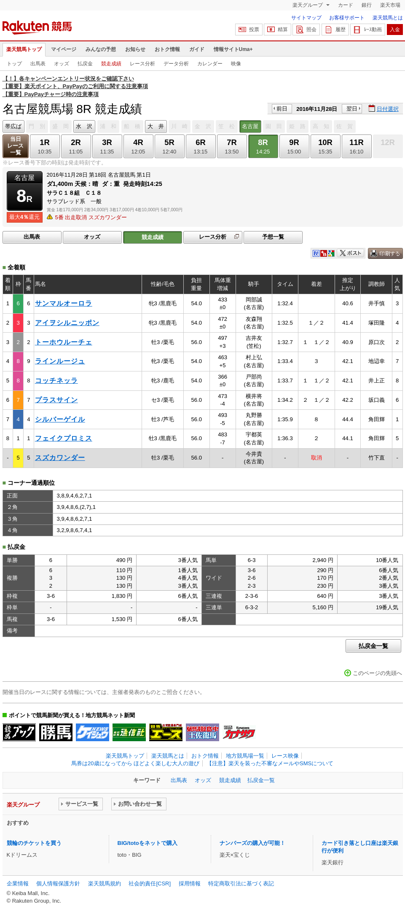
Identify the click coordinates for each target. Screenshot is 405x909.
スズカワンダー (60, 457)
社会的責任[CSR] (150, 883)
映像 (236, 64)
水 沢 (84, 126)
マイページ (63, 49)
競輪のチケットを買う (34, 843)
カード (345, 5)
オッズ (61, 64)
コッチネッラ (56, 380)
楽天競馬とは (388, 18)
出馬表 (38, 64)
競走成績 (111, 64)
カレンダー (210, 64)
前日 (281, 108)
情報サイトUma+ (233, 49)
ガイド (196, 49)
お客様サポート (347, 18)
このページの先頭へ (377, 673)
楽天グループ (308, 5)
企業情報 (18, 883)
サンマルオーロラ (63, 303)
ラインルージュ (60, 361)
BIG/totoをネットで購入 (147, 843)
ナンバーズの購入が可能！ (252, 843)
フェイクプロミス (63, 438)
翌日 (351, 108)
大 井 (156, 126)
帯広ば (13, 126)
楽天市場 (390, 5)
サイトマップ (306, 18)
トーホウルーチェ (63, 342)
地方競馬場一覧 (245, 756)
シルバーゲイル (60, 419)
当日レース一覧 (15, 146)
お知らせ (135, 49)
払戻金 (85, 64)
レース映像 (285, 756)
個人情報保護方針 (58, 883)
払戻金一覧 (373, 646)
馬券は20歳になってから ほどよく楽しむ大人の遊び (135, 763)
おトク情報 (167, 49)
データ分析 (176, 64)
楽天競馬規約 (104, 883)
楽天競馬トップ (24, 49)
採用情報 (190, 883)
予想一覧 (273, 237)
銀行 (367, 5)
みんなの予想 (101, 49)
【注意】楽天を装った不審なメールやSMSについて (270, 763)
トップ (14, 64)
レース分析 (142, 64)
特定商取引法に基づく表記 (241, 883)
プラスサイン (56, 399)
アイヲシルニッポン (67, 322)
